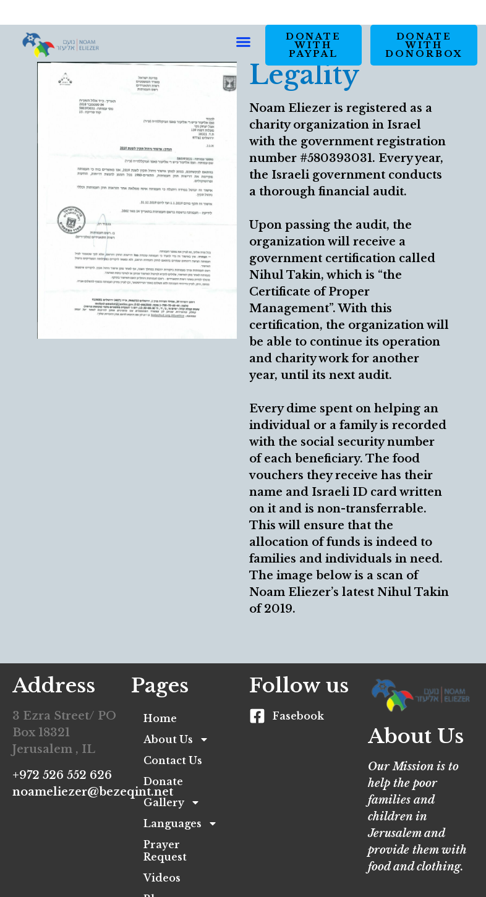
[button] (243, 41)
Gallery (171, 802)
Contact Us (172, 760)
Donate (163, 781)
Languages (180, 823)
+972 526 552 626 (62, 775)
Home (160, 718)
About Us (176, 739)
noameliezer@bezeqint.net (92, 792)
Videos (162, 878)
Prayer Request (165, 850)
